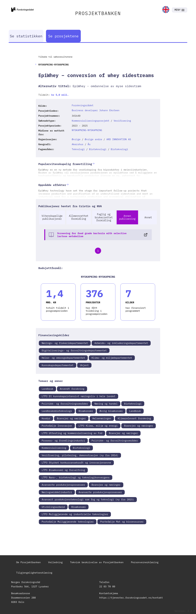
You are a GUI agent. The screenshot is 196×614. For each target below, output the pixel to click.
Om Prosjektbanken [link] (28, 562)
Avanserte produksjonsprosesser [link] (63, 484)
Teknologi (78, 149)
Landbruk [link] (47, 388)
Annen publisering (127, 217)
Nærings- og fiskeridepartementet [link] (65, 343)
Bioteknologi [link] (132, 403)
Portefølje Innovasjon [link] (57, 425)
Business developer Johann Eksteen (95, 110)
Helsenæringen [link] (101, 418)
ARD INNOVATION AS (118, 139)
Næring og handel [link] (106, 403)
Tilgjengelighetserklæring (34, 572)
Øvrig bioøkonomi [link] (111, 410)
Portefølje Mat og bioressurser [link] (122, 521)
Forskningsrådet (82, 105)
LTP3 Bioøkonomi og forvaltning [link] (63, 470)
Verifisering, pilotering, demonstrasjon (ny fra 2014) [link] (80, 455)
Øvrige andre (93, 139)
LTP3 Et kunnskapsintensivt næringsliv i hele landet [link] (78, 396)
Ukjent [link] (84, 365)
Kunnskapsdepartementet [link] (57, 365)
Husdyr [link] (46, 418)
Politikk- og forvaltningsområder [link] (65, 403)
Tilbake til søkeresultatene (55, 56)
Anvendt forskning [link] (72, 388)
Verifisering (122, 120)
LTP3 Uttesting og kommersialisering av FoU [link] (72, 433)
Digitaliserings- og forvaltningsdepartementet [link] (74, 350)
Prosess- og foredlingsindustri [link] (63, 440)
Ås (89, 144)
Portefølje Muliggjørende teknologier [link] (68, 521)
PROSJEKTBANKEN (98, 13)
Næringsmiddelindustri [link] (57, 492)
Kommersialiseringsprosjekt (90, 120)
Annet (148, 217)
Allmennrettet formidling (78, 217)
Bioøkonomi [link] (86, 410)
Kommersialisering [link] (54, 447)
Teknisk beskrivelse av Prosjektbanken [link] (96, 562)
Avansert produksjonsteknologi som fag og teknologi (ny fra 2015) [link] (88, 499)
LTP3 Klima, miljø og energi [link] (98, 425)
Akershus (77, 144)
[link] (165, 10)
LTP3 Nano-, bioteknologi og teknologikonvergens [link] (75, 477)
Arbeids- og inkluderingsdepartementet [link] (121, 343)
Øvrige (76, 139)
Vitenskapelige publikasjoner (52, 217)
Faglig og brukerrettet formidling (104, 217)
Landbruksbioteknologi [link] (57, 410)
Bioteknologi (98, 149)
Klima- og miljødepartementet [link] (112, 357)
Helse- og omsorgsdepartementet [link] (63, 357)
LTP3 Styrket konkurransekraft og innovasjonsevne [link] (76, 462)
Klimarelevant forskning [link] (134, 418)
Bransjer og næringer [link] (71, 418)
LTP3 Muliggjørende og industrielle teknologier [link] (75, 514)
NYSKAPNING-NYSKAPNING (87, 130)
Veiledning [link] (55, 562)
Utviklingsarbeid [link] (53, 506)
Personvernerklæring (144, 562)
